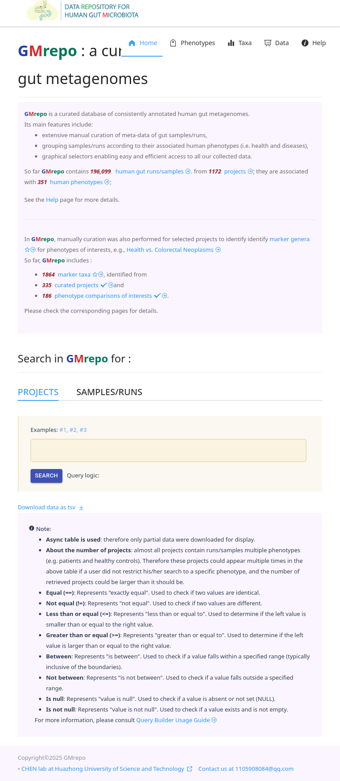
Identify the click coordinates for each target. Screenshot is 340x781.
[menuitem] (191, 43)
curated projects (83, 285)
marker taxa (80, 274)
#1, (63, 430)
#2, (74, 430)
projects (238, 171)
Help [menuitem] (313, 42)
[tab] (42, 392)
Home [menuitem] (142, 42)
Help (52, 200)
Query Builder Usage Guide (176, 720)
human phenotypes (79, 182)
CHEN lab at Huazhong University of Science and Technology (106, 769)
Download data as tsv (51, 507)
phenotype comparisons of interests (110, 296)
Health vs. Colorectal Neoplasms (174, 250)
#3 (83, 430)
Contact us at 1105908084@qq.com (246, 769)
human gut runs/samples (152, 171)
